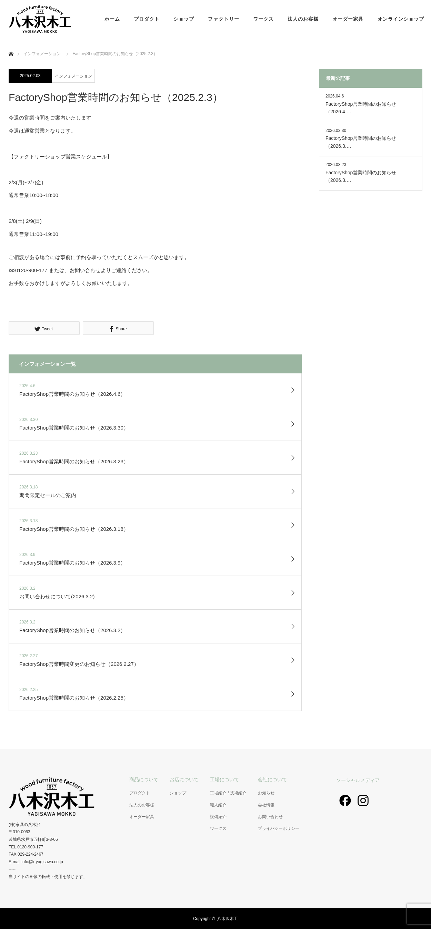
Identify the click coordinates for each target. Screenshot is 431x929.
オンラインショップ (401, 19)
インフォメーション (73, 76)
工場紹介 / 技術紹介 (228, 793)
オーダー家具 (347, 19)
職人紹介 (218, 805)
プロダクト (147, 19)
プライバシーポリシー (278, 828)
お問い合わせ (270, 816)
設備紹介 (218, 816)
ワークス (263, 19)
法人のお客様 (303, 19)
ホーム (112, 19)
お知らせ (266, 793)
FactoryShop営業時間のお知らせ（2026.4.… (360, 107)
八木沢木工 (227, 918)
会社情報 (266, 805)
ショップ (183, 19)
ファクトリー (223, 19)
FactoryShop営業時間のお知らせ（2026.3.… (360, 141)
